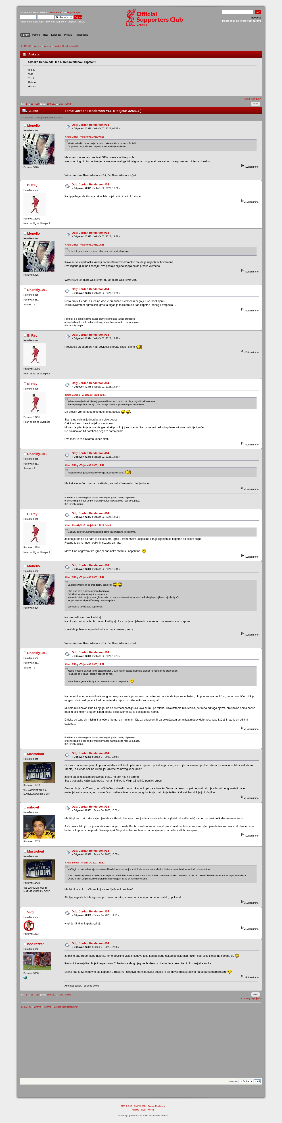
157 (33, 103)
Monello (33, 125)
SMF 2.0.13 (126, 1106)
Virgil (31, 912)
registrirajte (73, 12)
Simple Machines (156, 1106)
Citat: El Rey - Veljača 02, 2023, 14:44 (84, 577)
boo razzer (35, 944)
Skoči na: (233, 1081)
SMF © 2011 (140, 1106)
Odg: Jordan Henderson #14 (90, 124)
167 (61, 103)
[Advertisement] (141, 1044)
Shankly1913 (37, 290)
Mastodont (35, 754)
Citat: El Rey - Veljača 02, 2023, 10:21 (84, 245)
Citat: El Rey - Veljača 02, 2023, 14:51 (84, 664)
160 (49, 103)
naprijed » (256, 98)
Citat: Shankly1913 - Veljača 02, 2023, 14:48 (88, 525)
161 (54, 103)
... (29, 103)
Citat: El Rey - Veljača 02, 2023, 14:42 (84, 465)
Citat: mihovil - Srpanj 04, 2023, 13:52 (84, 862)
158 (38, 103)
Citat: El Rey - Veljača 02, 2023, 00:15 (84, 137)
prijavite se (55, 12)
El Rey (32, 185)
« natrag (245, 98)
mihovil (33, 807)
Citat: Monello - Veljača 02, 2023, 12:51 (85, 395)
